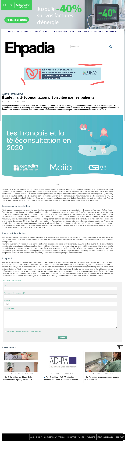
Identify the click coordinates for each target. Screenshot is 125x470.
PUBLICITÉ (89, 437)
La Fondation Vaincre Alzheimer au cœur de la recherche (101, 378)
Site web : (7, 301)
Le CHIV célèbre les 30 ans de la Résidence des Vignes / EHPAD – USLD (19, 378)
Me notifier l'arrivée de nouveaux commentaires (24, 331)
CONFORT (28, 31)
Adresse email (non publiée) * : (15, 293)
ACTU (19, 31)
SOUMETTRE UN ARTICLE (52, 437)
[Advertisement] (62, 409)
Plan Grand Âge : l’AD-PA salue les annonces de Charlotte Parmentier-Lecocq (61, 378)
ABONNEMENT (111, 31)
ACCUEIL (12, 31)
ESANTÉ (46, 31)
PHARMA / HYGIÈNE (60, 31)
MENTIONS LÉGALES (104, 437)
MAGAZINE (88, 31)
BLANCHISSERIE (76, 31)
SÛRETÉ (38, 31)
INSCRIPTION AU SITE (74, 437)
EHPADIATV (99, 31)
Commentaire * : (10, 308)
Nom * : (7, 285)
